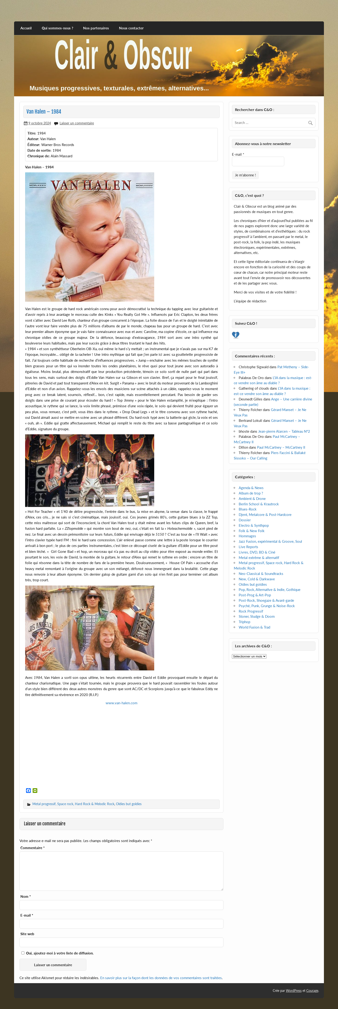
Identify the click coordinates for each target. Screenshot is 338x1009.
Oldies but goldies (129, 804)
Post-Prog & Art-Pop (255, 595)
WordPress (294, 991)
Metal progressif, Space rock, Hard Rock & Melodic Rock (73, 804)
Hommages (247, 536)
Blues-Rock (248, 509)
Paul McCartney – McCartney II (281, 447)
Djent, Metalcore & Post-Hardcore (265, 514)
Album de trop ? (251, 493)
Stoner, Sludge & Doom (257, 616)
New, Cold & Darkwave (257, 579)
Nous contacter (131, 28)
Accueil (26, 28)
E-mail (26, 915)
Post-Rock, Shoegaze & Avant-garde (266, 600)
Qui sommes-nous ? (57, 28)
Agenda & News (251, 488)
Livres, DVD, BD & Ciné (257, 552)
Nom (25, 896)
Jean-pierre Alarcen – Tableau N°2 (284, 431)
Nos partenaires (96, 28)
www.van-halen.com (121, 703)
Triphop (244, 622)
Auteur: (33, 139)
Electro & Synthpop (254, 525)
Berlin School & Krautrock (259, 504)
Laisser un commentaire (77, 123)
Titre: (31, 133)
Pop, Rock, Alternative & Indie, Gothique (269, 589)
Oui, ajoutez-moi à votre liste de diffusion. (57, 953)
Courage (312, 991)
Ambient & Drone (252, 498)
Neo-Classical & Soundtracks (261, 573)
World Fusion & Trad (254, 627)
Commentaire (32, 848)
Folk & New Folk (252, 531)
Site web (27, 934)
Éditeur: (33, 144)
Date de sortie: (39, 150)
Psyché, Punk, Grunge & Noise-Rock (267, 606)
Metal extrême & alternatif (259, 557)
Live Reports (248, 547)
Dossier (245, 520)
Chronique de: (38, 156)
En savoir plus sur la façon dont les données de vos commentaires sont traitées (161, 978)
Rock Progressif (251, 611)
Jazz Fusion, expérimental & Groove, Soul (270, 541)
